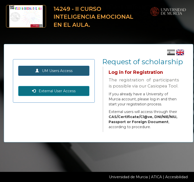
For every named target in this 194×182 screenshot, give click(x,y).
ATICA (156, 177)
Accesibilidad (176, 177)
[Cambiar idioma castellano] (171, 54)
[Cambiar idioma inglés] (180, 54)
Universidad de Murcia (128, 177)
